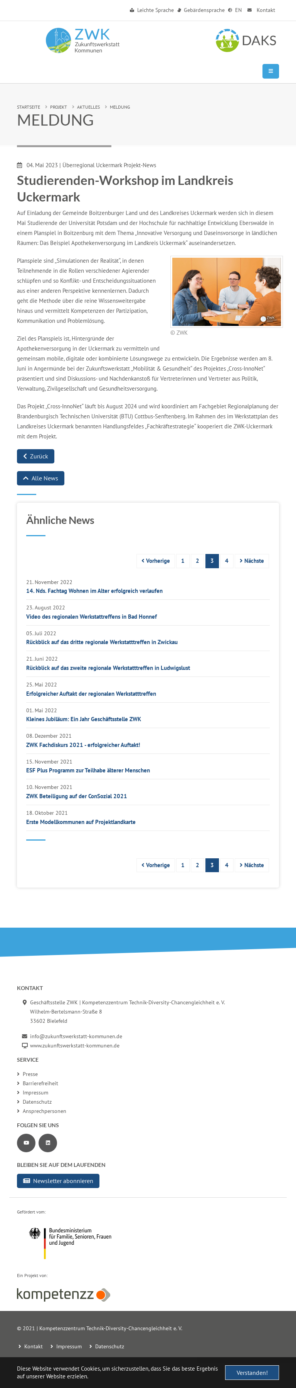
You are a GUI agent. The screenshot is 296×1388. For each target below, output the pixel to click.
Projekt (58, 107)
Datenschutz (34, 1101)
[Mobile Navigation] (270, 71)
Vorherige (155, 560)
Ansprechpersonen (41, 1111)
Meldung (120, 107)
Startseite (28, 107)
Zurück (35, 456)
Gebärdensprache (201, 10)
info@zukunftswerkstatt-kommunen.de (76, 1036)
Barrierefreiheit (37, 1083)
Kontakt (260, 10)
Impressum (32, 1092)
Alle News (40, 478)
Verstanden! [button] (252, 1372)
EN (235, 10)
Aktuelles (88, 107)
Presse (27, 1074)
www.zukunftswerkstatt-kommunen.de (74, 1045)
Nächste (252, 560)
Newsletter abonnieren (58, 1181)
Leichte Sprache (152, 10)
